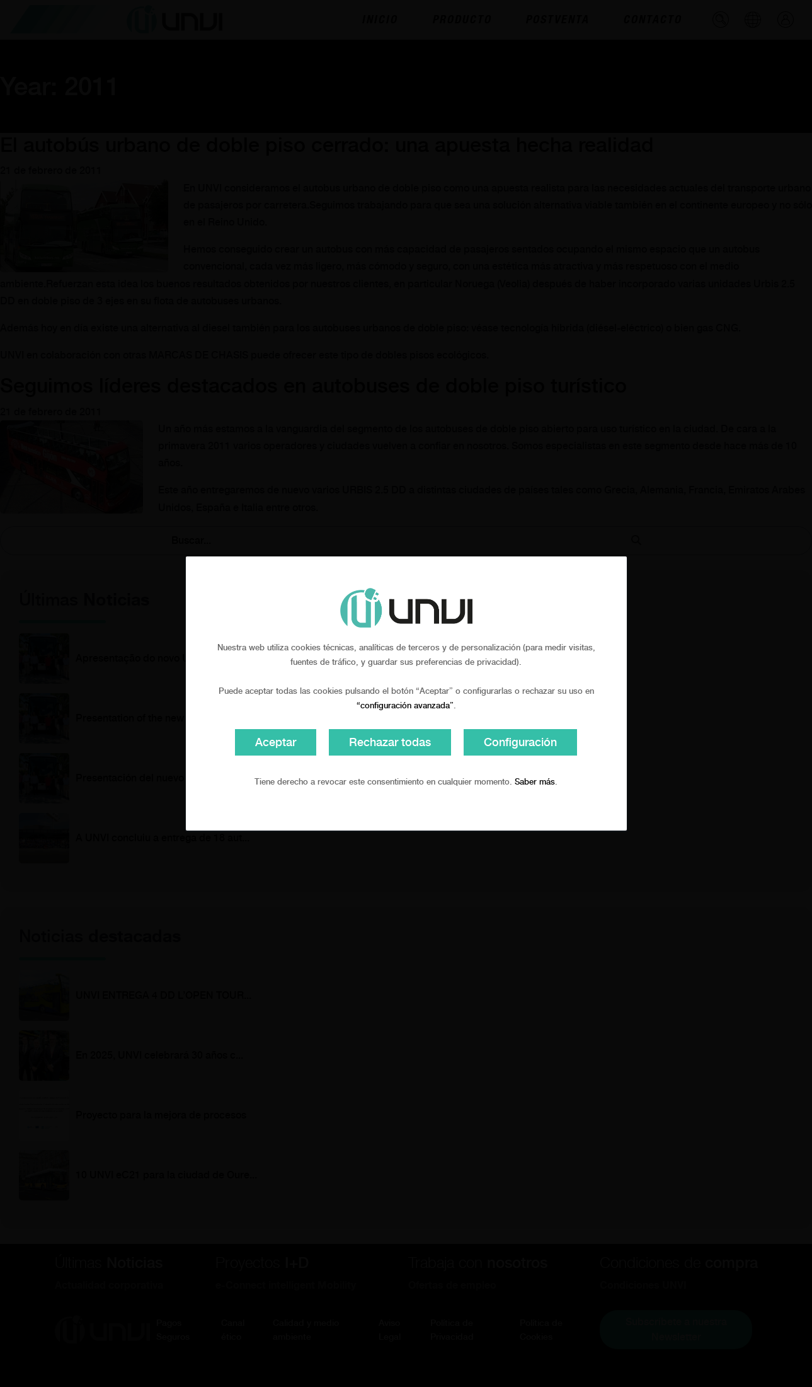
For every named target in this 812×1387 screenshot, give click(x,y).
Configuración (520, 742)
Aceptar (275, 742)
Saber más (535, 781)
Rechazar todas (390, 742)
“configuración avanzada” (405, 705)
